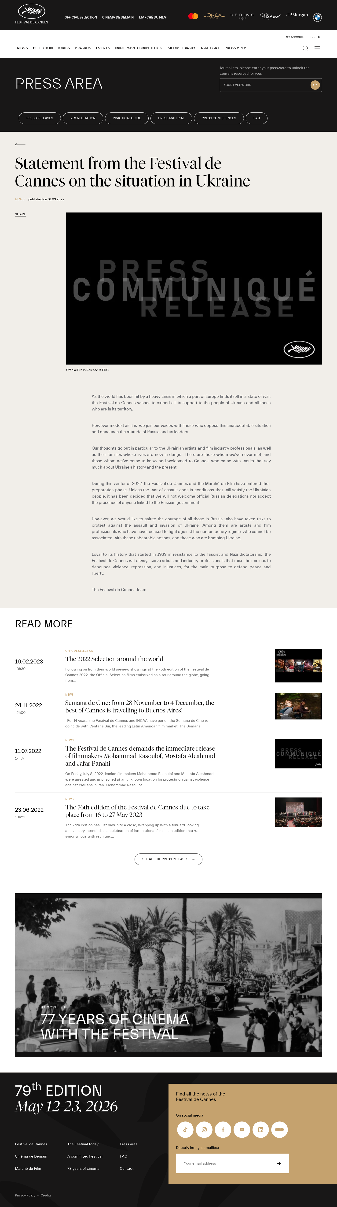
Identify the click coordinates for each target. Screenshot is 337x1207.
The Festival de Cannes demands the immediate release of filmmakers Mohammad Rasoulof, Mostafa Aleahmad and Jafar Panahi (140, 756)
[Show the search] (305, 48)
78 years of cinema (83, 1168)
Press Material (171, 118)
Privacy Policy (25, 1195)
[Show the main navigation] (317, 48)
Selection (43, 48)
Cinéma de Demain (31, 1156)
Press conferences (219, 118)
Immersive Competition (138, 48)
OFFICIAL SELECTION (81, 17)
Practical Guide (127, 118)
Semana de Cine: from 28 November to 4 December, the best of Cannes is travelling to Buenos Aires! (139, 706)
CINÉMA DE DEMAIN (118, 17)
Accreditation (82, 118)
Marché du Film (28, 1168)
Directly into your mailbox (197, 1148)
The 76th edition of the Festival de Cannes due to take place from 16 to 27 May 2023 (137, 811)
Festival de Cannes (31, 1144)
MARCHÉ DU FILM (153, 17)
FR (311, 37)
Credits (46, 1195)
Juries (64, 48)
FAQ (256, 118)
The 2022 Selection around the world (114, 659)
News (22, 48)
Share (20, 214)
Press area (235, 48)
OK (315, 85)
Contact (127, 1168)
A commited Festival (85, 1156)
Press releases (39, 118)
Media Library (181, 48)
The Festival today (83, 1144)
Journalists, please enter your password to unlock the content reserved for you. (265, 71)
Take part (209, 48)
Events (103, 48)
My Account (295, 37)
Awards (83, 48)
